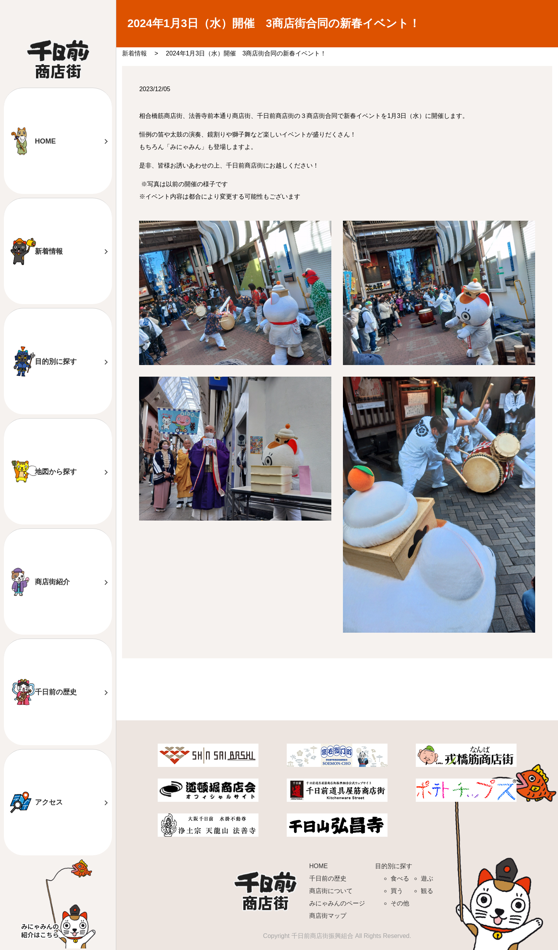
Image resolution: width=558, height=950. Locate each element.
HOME (45, 141)
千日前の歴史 (56, 692)
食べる (400, 878)
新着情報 (49, 251)
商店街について (331, 891)
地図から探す (56, 472)
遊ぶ (427, 878)
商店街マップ (327, 915)
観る (427, 891)
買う (397, 891)
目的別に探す (56, 361)
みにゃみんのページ (337, 903)
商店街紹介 (52, 582)
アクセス (49, 802)
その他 (400, 903)
